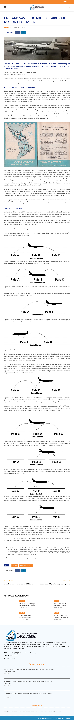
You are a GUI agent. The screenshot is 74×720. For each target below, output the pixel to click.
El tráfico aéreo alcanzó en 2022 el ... (18, 584)
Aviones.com (50, 718)
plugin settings (56, 711)
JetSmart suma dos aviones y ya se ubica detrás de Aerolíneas (61, 617)
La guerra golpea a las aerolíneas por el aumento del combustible (28, 693)
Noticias (7, 27)
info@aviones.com (11, 658)
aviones (15, 565)
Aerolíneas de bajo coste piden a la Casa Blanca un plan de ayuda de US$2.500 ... (28, 682)
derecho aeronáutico (26, 565)
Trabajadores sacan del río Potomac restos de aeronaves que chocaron (26, 618)
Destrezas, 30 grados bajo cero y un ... (55, 584)
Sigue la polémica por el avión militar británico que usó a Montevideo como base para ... (29, 670)
